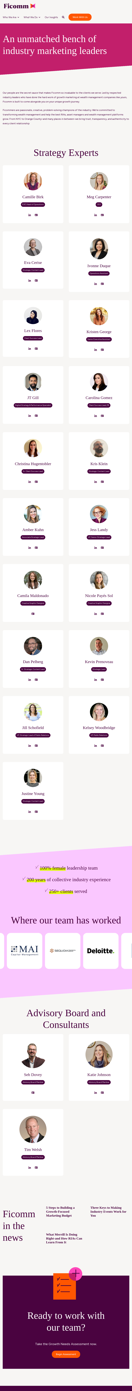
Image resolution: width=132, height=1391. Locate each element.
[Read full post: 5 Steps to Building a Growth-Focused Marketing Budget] (65, 1199)
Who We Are (9, 17)
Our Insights (51, 17)
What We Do (31, 17)
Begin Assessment (66, 1341)
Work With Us (80, 17)
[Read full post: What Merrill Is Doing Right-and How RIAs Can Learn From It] (65, 1226)
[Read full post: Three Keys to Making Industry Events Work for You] (110, 1199)
